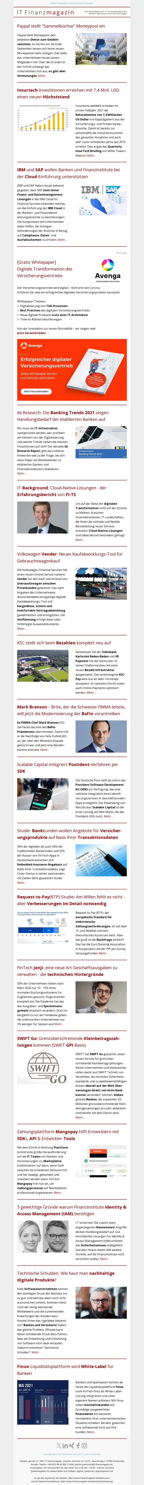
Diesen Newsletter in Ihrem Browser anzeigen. (72, 3)
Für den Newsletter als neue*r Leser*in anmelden (77, 1454)
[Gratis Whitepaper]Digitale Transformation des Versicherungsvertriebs (44, 269)
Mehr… (42, 76)
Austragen (48, 1454)
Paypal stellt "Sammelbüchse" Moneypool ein (61, 26)
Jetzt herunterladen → (33, 333)
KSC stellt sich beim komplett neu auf (64, 643)
